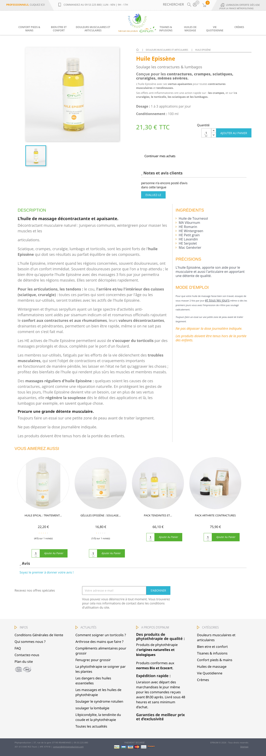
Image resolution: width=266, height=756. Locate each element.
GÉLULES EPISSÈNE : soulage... (100, 518)
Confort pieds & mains (29, 28)
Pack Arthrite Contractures (215, 518)
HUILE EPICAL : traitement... (43, 518)
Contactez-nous (27, 655)
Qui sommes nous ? (30, 641)
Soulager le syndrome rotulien (99, 701)
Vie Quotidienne (214, 28)
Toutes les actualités (91, 726)
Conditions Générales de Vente (39, 635)
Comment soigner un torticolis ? (100, 635)
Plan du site (24, 661)
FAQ (18, 648)
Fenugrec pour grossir (93, 660)
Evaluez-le (153, 195)
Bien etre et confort (58, 28)
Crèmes (239, 27)
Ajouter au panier (233, 133)
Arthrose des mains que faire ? (99, 641)
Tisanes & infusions (165, 28)
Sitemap (244, 746)
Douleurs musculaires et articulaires (93, 28)
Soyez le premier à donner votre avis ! (47, 572)
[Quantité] (206, 132)
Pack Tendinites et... (158, 518)
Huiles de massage (190, 28)
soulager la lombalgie (92, 708)
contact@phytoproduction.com (68, 746)
